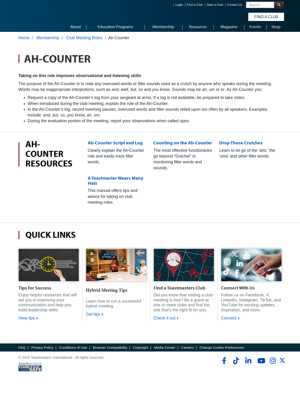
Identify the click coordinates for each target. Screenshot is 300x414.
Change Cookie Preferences (222, 350)
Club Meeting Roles (84, 41)
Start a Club (215, 4)
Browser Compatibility (110, 350)
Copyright (140, 350)
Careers (187, 350)
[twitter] (282, 365)
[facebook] (223, 363)
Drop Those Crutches (241, 146)
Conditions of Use (73, 350)
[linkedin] (248, 363)
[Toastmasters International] (31, 16)
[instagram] (272, 363)
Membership (47, 41)
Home (24, 41)
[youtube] (260, 363)
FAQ (22, 350)
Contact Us (234, 4)
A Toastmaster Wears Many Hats (115, 183)
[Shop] (48, 267)
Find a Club (195, 4)
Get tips (93, 317)
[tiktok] (236, 363)
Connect (228, 321)
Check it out (165, 321)
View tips (26, 321)
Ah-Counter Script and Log (115, 146)
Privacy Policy (42, 350)
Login (179, 4)
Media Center (164, 350)
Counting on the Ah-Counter (182, 146)
